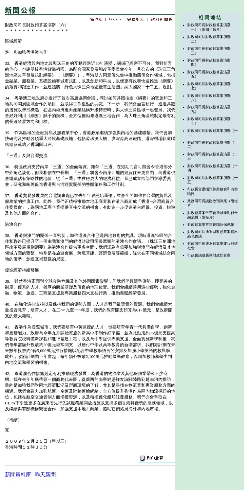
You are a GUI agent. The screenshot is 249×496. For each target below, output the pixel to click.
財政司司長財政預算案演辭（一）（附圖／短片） (209, 27)
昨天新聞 (45, 474)
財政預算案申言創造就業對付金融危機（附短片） (212, 215)
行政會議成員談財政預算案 (209, 255)
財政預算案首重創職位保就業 (210, 224)
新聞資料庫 (18, 474)
